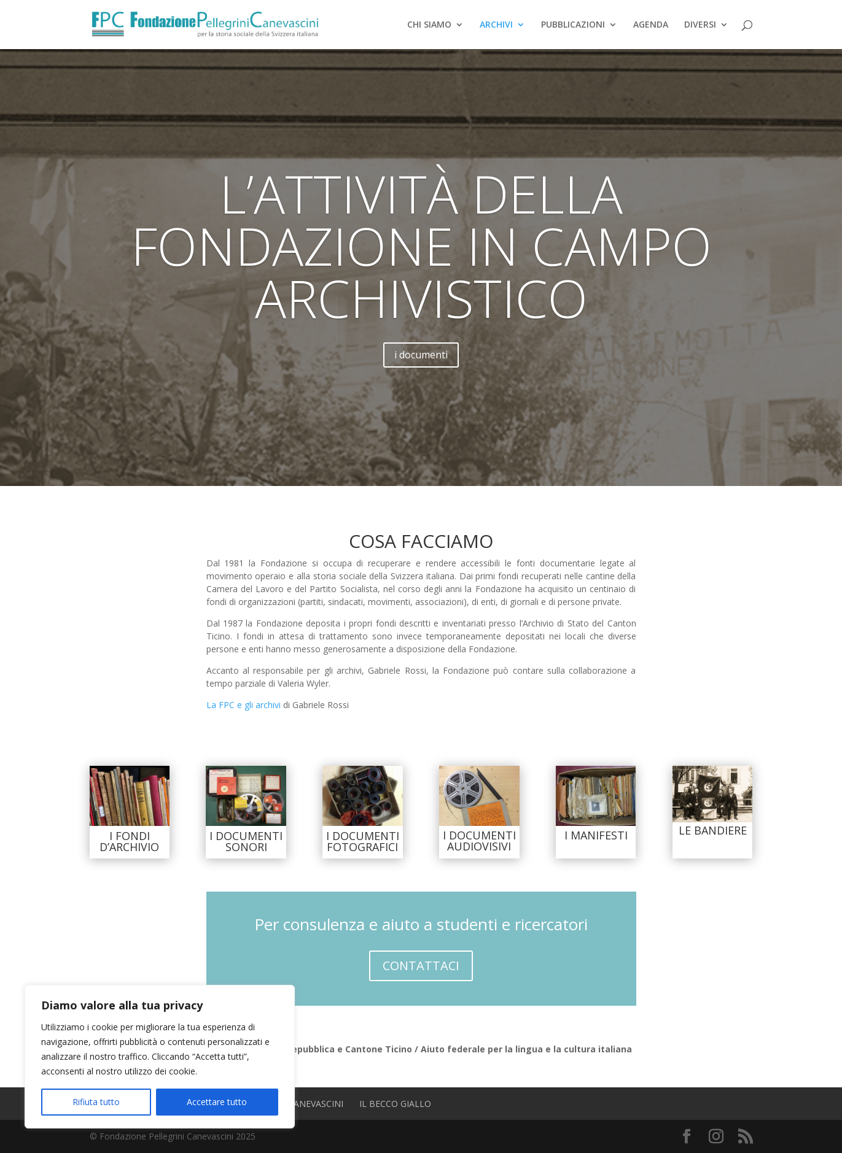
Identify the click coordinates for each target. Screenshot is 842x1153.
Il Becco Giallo (395, 1103)
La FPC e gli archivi (243, 705)
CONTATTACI (421, 965)
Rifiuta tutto (96, 1102)
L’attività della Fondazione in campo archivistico (421, 276)
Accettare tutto (217, 1102)
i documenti (421, 385)
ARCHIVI (496, 25)
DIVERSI (700, 25)
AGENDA (650, 25)
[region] (160, 1056)
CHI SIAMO (429, 25)
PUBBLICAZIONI (573, 25)
